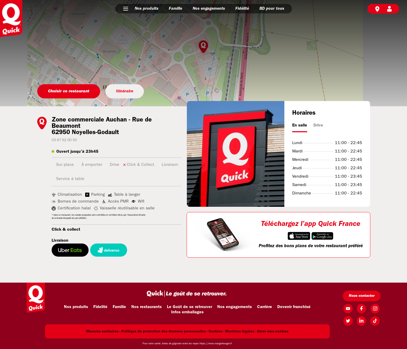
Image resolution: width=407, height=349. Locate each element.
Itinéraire (124, 91)
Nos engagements (209, 9)
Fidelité (100, 307)
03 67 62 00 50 (64, 140)
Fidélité (242, 9)
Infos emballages (187, 312)
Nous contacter (362, 296)
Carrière (264, 307)
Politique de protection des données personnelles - (164, 332)
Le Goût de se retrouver (189, 307)
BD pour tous (271, 9)
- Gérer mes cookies (272, 332)
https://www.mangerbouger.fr (215, 343)
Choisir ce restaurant (68, 91)
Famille (175, 9)
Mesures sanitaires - (103, 332)
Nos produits (146, 9)
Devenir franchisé (294, 307)
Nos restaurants (146, 307)
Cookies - (216, 332)
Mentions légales (239, 332)
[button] (125, 8)
